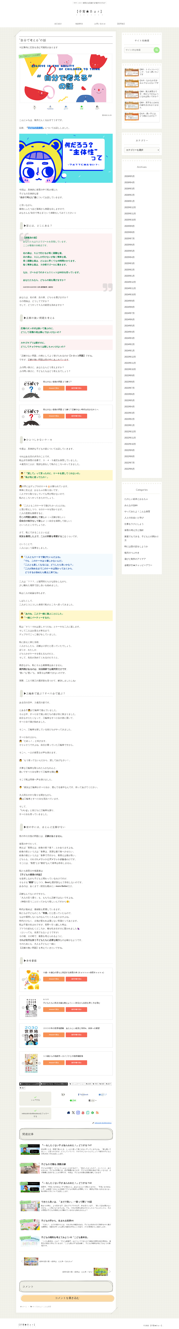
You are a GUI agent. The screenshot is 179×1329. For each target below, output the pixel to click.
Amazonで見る (54, 388)
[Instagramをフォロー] (78, 1112)
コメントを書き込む (67, 1297)
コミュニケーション (77, 1084)
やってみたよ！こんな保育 (29, 1084)
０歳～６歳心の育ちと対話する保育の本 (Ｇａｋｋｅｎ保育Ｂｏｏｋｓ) (73, 972)
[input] (140, 50)
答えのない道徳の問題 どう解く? (57, 382)
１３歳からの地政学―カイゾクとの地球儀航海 (63, 1056)
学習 (95, 1084)
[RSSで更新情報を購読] (97, 1112)
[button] (97, 107)
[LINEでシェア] (81, 107)
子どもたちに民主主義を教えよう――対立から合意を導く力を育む (71, 1003)
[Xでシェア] (34, 107)
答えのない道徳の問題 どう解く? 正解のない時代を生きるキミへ (71, 409)
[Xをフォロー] (73, 1112)
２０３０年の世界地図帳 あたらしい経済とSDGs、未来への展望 (71, 1028)
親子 (108, 1084)
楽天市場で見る (76, 388)
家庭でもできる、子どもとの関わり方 (54, 1084)
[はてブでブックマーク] (65, 107)
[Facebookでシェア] (50, 107)
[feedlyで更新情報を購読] (92, 1112)
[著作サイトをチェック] (68, 1112)
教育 (102, 1084)
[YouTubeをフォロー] (83, 1112)
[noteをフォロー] (88, 1112)
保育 (88, 1084)
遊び (22, 1088)
